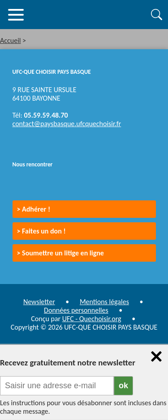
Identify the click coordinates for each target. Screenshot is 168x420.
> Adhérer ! (34, 209)
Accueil (10, 40)
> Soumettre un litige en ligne (60, 253)
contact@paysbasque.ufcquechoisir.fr (67, 123)
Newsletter (39, 301)
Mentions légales (104, 301)
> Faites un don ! (41, 231)
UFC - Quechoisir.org (91, 318)
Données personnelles (76, 310)
